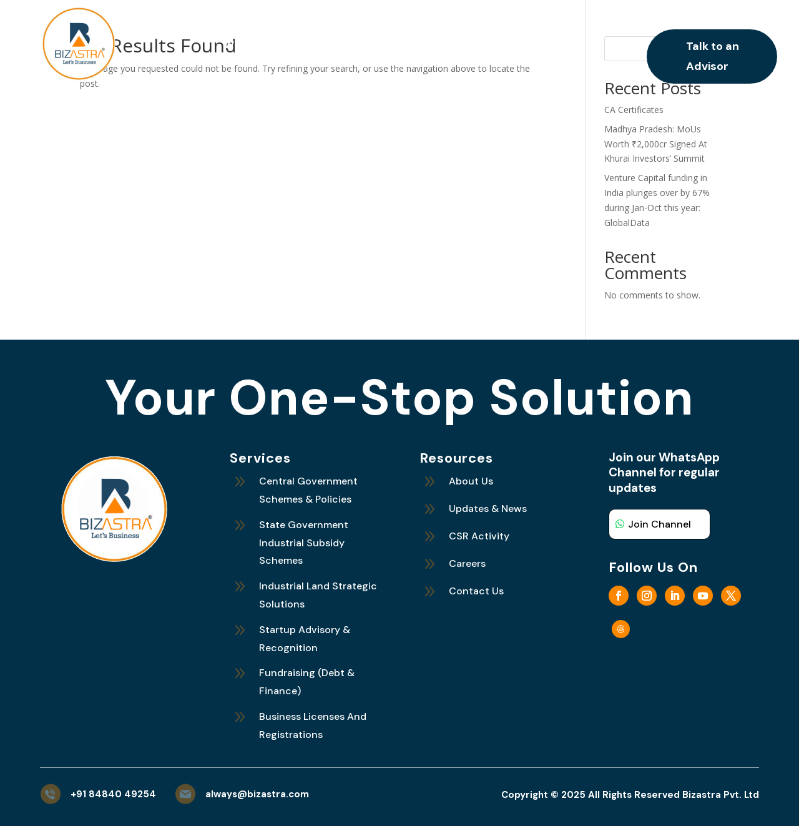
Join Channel (659, 524)
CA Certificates (634, 110)
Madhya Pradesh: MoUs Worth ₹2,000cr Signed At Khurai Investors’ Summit (655, 144)
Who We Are (254, 46)
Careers (525, 46)
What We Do (328, 46)
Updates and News (432, 46)
